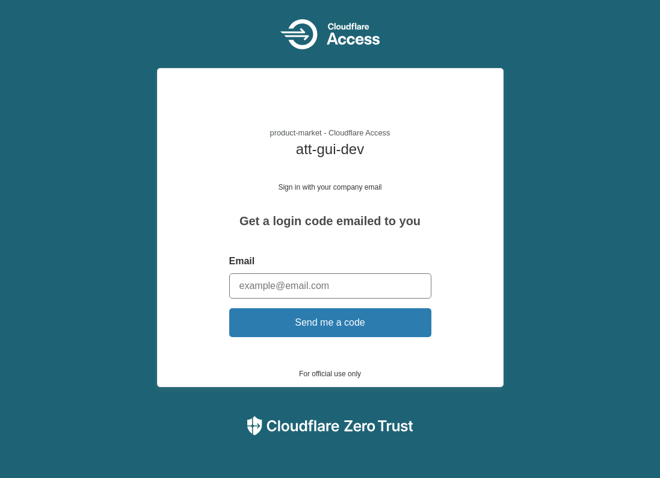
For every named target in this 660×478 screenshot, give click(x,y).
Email (242, 261)
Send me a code (330, 322)
